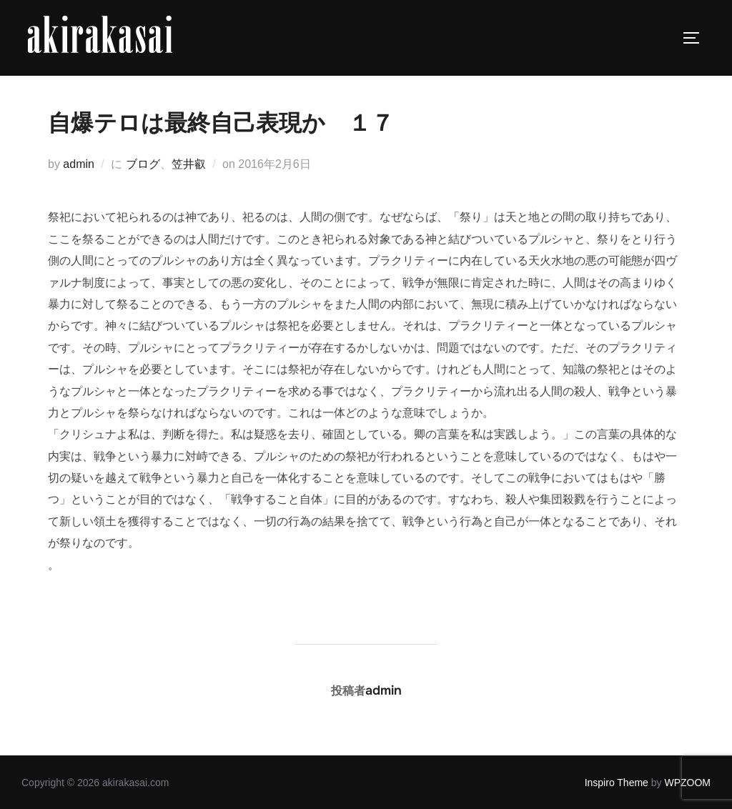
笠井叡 (189, 164)
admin (78, 164)
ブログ (143, 164)
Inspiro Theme (616, 782)
